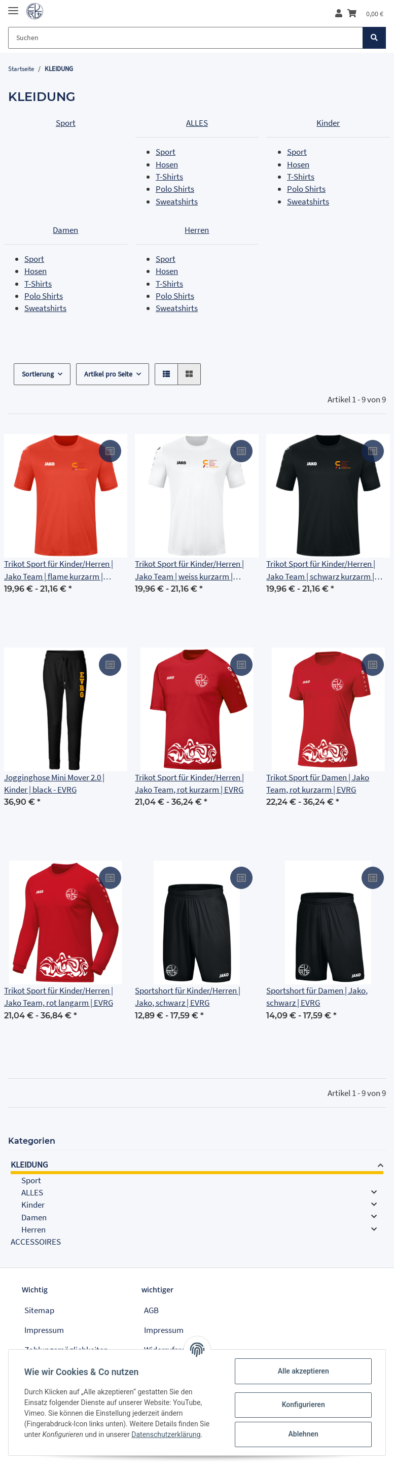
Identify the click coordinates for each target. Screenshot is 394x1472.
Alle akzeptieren (302, 1371)
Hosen (167, 164)
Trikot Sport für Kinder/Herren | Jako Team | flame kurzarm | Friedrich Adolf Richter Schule (58, 570)
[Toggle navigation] (13, 6)
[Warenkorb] (365, 13)
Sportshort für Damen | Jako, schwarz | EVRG (317, 996)
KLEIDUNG (29, 1164)
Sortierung (38, 374)
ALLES (197, 122)
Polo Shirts (175, 188)
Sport (66, 122)
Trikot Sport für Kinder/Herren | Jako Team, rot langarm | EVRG (58, 996)
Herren (197, 229)
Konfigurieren (302, 1404)
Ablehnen (302, 1434)
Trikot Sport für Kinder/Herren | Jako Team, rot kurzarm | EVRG (189, 783)
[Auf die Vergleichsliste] (110, 451)
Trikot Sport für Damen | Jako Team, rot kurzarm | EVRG (317, 783)
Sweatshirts (177, 201)
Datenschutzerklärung (166, 1434)
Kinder (328, 122)
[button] (338, 13)
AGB (151, 1310)
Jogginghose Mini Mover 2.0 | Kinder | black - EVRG (54, 783)
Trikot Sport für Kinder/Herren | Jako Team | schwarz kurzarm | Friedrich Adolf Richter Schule (320, 570)
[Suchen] (185, 38)
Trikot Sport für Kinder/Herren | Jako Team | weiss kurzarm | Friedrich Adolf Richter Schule (189, 570)
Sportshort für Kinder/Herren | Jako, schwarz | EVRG (187, 996)
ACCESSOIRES (36, 1241)
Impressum (44, 1330)
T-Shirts (169, 176)
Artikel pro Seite (108, 374)
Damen (65, 229)
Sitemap (39, 1310)
